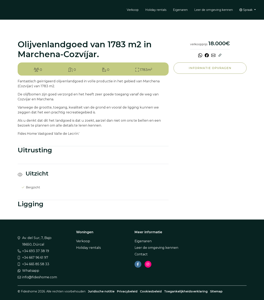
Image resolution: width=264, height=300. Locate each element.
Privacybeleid (127, 291)
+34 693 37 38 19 (35, 251)
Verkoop (133, 10)
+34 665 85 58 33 (35, 264)
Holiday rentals (155, 10)
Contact (141, 254)
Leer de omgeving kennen (213, 10)
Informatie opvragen (210, 68)
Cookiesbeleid (151, 291)
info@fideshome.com (39, 277)
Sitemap (216, 291)
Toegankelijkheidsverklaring (186, 291)
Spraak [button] (246, 10)
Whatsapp (30, 271)
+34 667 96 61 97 (35, 257)
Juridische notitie (101, 291)
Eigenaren (180, 10)
